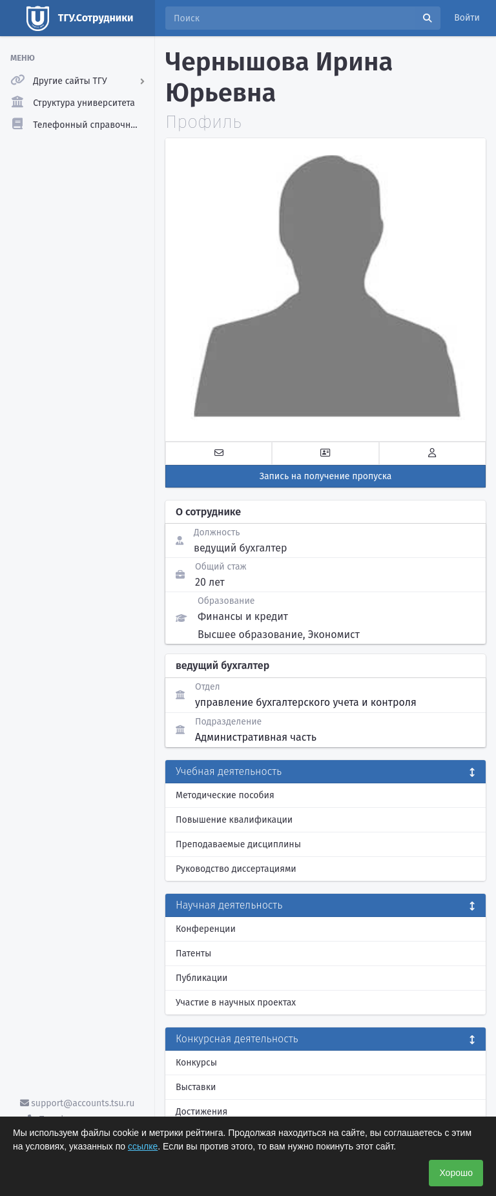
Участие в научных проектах (236, 1002)
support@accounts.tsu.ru (77, 1103)
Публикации (201, 978)
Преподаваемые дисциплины (238, 844)
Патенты (193, 953)
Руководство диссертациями (236, 868)
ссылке (143, 1146)
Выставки (196, 1087)
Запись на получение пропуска (326, 476)
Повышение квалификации (234, 819)
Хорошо (456, 1173)
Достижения (201, 1111)
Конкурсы (196, 1062)
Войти (467, 17)
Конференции (206, 928)
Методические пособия (225, 795)
